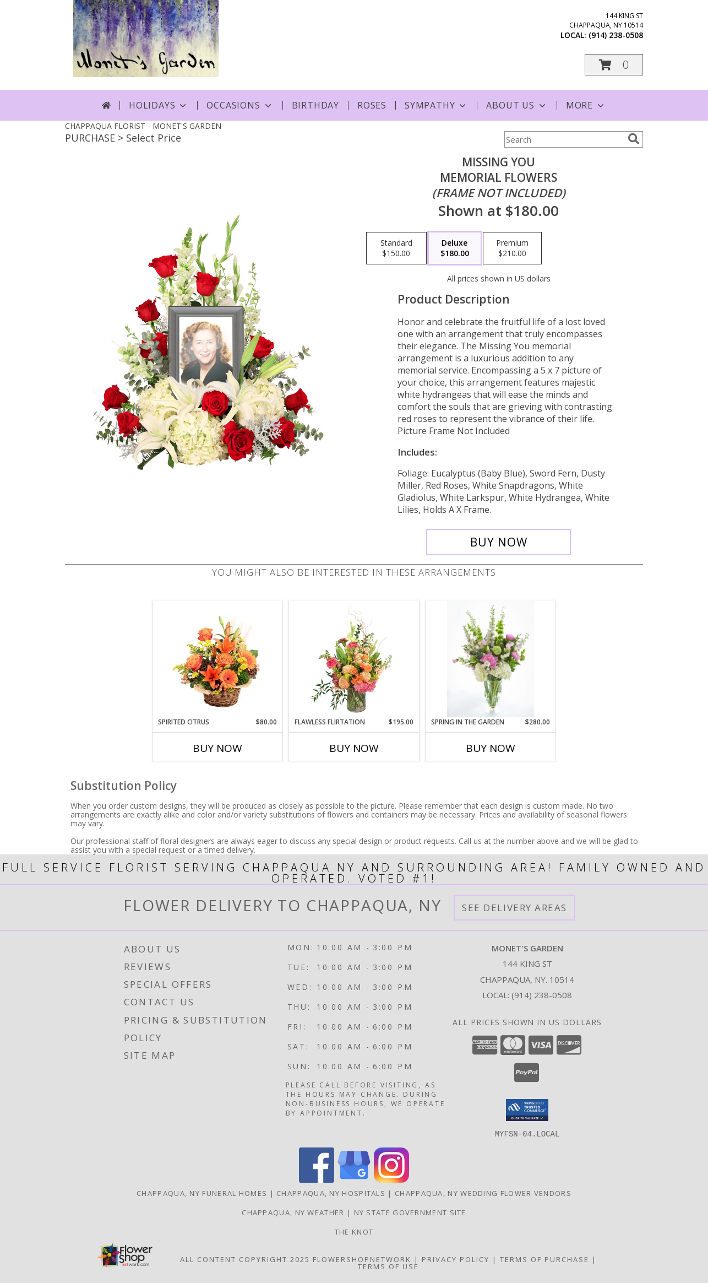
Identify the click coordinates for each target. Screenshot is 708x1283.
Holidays (158, 105)
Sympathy (436, 105)
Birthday (315, 105)
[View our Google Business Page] (354, 1179)
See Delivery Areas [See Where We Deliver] (514, 907)
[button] (614, 64)
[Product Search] (564, 139)
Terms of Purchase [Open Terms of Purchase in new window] (544, 1259)
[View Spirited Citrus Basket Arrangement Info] (218, 658)
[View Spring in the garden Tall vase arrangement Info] (490, 659)
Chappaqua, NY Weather (293, 1212)
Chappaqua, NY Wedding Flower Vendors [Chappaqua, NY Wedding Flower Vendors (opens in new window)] (483, 1193)
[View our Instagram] (391, 1179)
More (586, 105)
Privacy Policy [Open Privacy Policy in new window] (455, 1259)
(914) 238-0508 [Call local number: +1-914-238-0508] (616, 35)
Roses (371, 105)
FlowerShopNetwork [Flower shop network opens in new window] (362, 1259)
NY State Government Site (410, 1212)
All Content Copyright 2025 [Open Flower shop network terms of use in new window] (245, 1259)
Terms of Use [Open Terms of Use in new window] (388, 1266)
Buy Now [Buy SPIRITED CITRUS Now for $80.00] (217, 748)
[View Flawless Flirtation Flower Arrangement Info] (354, 658)
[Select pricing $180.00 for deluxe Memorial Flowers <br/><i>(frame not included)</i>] (455, 248)
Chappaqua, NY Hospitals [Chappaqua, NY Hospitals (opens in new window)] (330, 1193)
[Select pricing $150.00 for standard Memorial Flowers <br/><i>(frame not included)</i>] (396, 248)
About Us (516, 105)
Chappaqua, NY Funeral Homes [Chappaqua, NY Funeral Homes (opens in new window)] (202, 1193)
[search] (633, 139)
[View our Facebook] (316, 1179)
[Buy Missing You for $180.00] (498, 542)
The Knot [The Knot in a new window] (354, 1231)
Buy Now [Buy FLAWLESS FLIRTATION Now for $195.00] (354, 748)
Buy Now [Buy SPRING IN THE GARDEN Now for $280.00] (490, 748)
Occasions (239, 105)
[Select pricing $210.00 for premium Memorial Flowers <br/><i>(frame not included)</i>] (512, 248)
